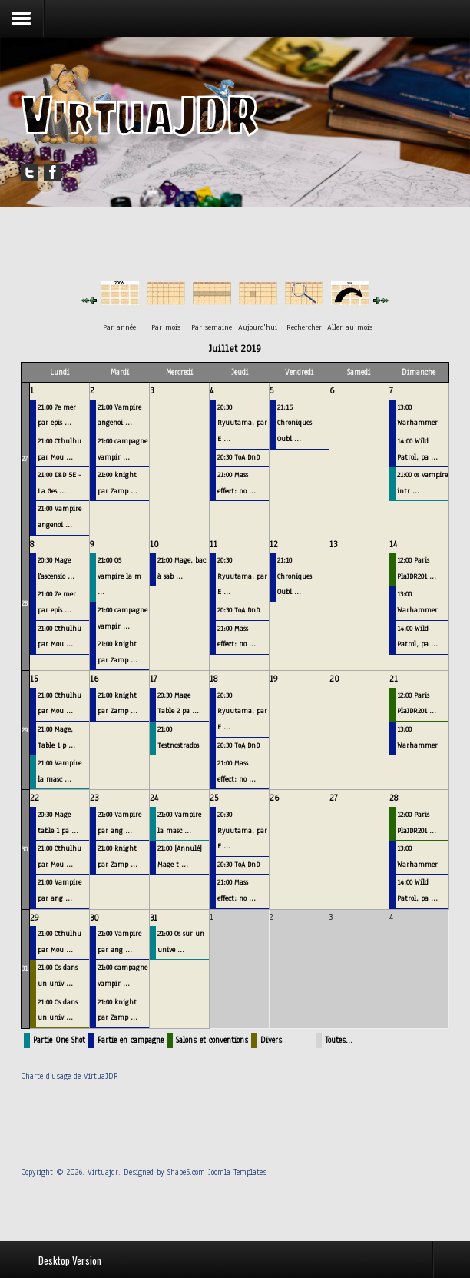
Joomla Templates (237, 1172)
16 (94, 678)
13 (333, 544)
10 (154, 544)
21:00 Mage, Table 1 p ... (56, 737)
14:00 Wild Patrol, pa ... (417, 449)
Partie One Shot (59, 1040)
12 (274, 544)
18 (213, 678)
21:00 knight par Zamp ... (117, 483)
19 (274, 678)
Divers (271, 1040)
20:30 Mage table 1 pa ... (58, 822)
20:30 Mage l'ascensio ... (56, 568)
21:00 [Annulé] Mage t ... (179, 856)
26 (274, 798)
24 (154, 798)
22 (34, 798)
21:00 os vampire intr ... (422, 483)
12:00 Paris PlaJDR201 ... (416, 568)
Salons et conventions (212, 1040)
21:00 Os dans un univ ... (58, 975)
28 (25, 603)
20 (334, 678)
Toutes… (338, 1040)
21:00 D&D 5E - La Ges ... (59, 483)
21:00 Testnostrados (178, 737)
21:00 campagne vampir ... (122, 449)
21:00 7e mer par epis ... (57, 415)
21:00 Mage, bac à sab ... (181, 568)
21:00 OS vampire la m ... (119, 575)
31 (25, 968)
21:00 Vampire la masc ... (59, 771)
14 (393, 544)
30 (25, 849)
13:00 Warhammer (417, 415)
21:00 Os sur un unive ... (180, 941)
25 (214, 798)
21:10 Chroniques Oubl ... (294, 575)
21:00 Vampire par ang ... (59, 890)
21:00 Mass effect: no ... (236, 483)
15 (34, 678)
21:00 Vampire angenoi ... (59, 516)
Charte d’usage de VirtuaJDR (69, 1076)
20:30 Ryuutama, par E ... (242, 422)
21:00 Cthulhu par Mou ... (59, 449)
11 (213, 544)
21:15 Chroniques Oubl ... (294, 422)
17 (153, 678)
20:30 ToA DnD (238, 457)
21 (393, 678)
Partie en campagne (131, 1040)
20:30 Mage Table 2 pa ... (178, 703)
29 (25, 730)
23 (94, 798)
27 (25, 458)
